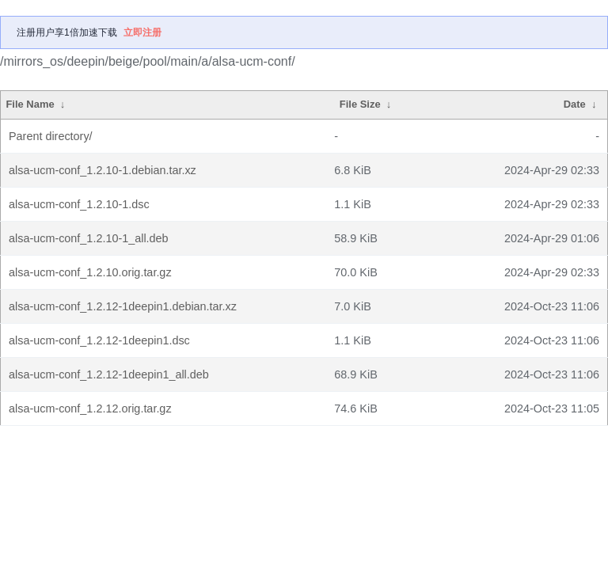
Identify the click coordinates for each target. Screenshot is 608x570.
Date (575, 104)
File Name (30, 104)
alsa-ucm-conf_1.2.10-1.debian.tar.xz (102, 170)
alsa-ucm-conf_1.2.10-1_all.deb (89, 238)
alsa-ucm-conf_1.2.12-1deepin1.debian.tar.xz (123, 306)
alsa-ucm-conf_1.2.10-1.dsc (79, 204)
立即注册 (143, 32)
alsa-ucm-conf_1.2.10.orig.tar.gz (90, 272)
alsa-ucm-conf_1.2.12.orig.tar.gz (90, 408)
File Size (360, 104)
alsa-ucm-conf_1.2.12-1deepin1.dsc (99, 340)
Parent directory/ (51, 136)
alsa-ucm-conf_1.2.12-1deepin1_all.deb (109, 374)
